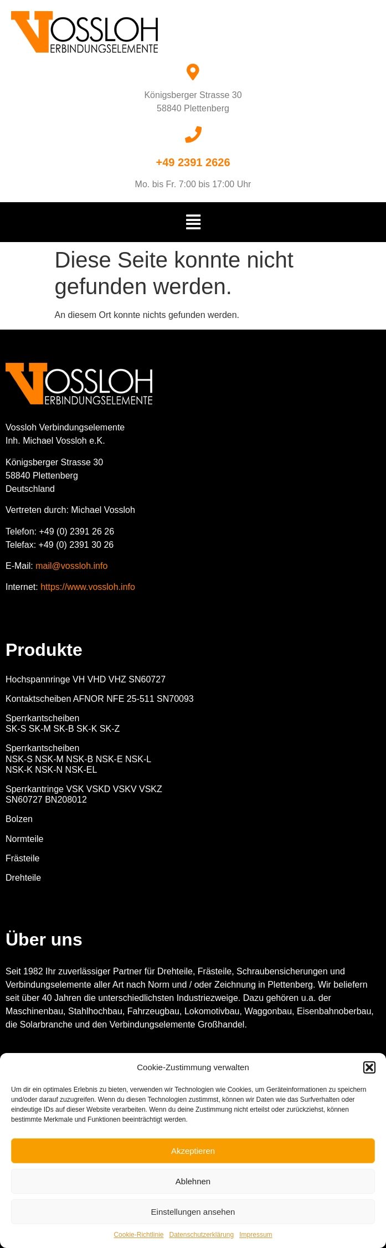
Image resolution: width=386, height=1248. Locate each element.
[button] (369, 1067)
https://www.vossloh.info (87, 587)
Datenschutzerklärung (201, 1235)
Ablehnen (193, 1181)
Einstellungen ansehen (193, 1211)
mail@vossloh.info (71, 566)
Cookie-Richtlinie (138, 1235)
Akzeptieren (193, 1150)
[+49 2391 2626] (193, 134)
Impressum (255, 1235)
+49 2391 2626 (193, 162)
